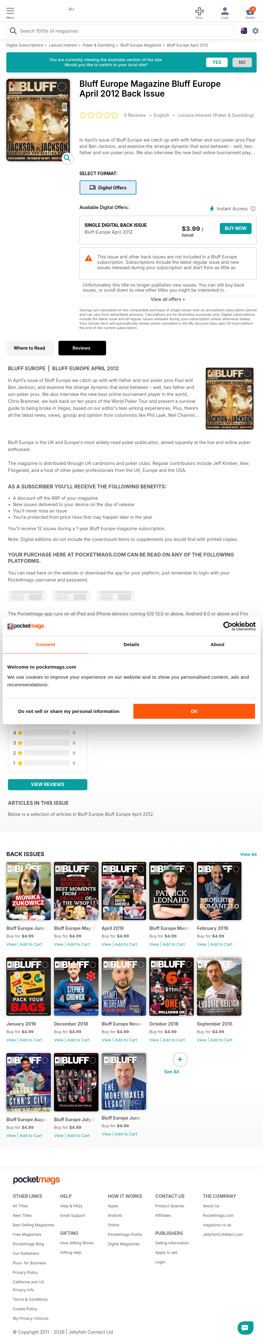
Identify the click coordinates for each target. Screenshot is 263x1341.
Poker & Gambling (99, 45)
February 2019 (212, 928)
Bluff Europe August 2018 (27, 1119)
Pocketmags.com (218, 1215)
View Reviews (47, 784)
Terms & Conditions (30, 1299)
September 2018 (215, 1023)
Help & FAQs (71, 1206)
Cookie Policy (25, 1308)
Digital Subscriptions (25, 45)
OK (194, 711)
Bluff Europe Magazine (140, 45)
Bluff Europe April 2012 (187, 45)
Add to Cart (31, 944)
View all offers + (168, 299)
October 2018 (164, 1023)
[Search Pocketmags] (13, 32)
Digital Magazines (123, 1244)
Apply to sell (166, 1252)
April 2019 (113, 928)
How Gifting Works (77, 1243)
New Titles (22, 1215)
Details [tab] (131, 644)
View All (248, 854)
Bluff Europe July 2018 (75, 1119)
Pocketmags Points (125, 1234)
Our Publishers (26, 1253)
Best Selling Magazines (33, 1225)
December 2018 (71, 1023)
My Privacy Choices (31, 1318)
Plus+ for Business (29, 1263)
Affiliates (163, 1215)
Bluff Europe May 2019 (75, 928)
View (11, 944)
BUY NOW (236, 228)
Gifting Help (71, 1252)
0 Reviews (135, 115)
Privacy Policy (25, 1272)
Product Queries (170, 1206)
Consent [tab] (45, 644)
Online (113, 1225)
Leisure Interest (63, 45)
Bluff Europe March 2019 (170, 928)
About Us (211, 1206)
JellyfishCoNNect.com (223, 1234)
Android (115, 1215)
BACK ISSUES (25, 854)
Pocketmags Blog (28, 1244)
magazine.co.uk (217, 1225)
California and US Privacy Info (28, 1286)
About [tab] (218, 644)
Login (160, 1262)
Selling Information (172, 1243)
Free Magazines (27, 1234)
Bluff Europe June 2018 (123, 1118)
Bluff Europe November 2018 (123, 1023)
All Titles (20, 1206)
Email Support (72, 1215)
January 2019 (21, 1023)
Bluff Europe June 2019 (27, 928)
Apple (113, 1206)
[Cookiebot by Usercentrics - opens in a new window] (228, 626)
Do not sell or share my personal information (68, 711)
